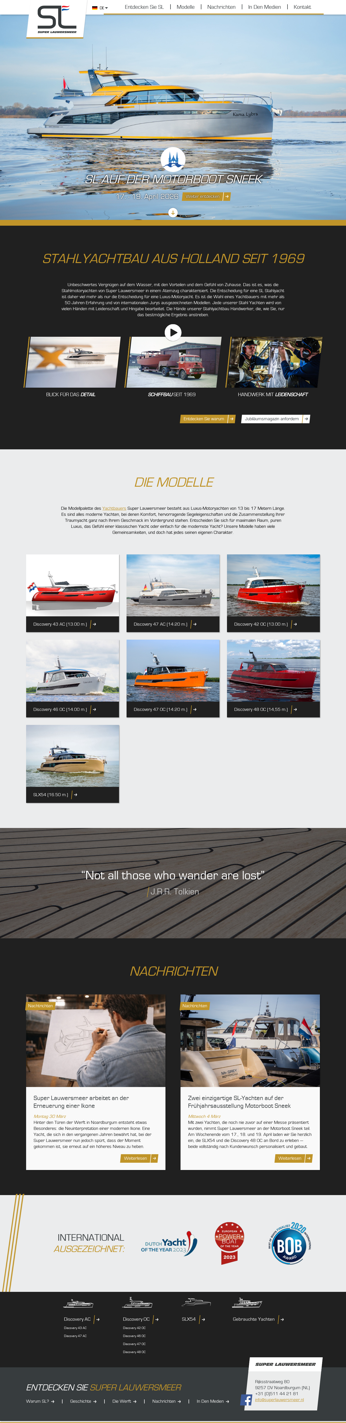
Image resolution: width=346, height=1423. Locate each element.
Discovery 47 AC (75, 1336)
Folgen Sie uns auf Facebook (246, 1399)
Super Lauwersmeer (57, 19)
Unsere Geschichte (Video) (173, 332)
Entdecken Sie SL (144, 7)
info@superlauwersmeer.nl (279, 1399)
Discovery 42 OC (134, 1328)
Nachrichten (221, 7)
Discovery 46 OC (134, 1336)
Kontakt (302, 7)
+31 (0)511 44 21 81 (277, 1393)
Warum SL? (37, 1401)
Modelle (186, 7)
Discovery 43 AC (75, 1328)
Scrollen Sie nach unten (173, 212)
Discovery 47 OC (134, 1344)
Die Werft (121, 1401)
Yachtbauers (114, 508)
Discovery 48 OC (134, 1352)
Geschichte (80, 1401)
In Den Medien (264, 7)
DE (102, 8)
